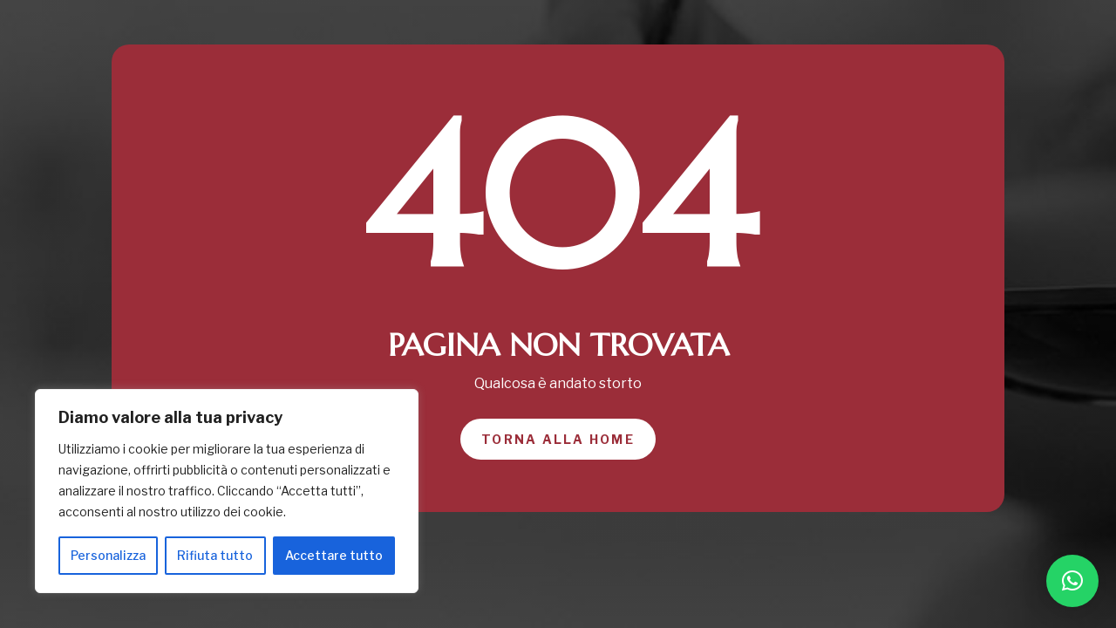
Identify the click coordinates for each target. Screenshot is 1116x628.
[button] (1072, 581)
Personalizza (108, 555)
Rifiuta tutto (215, 555)
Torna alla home (558, 439)
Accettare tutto (334, 555)
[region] (226, 491)
